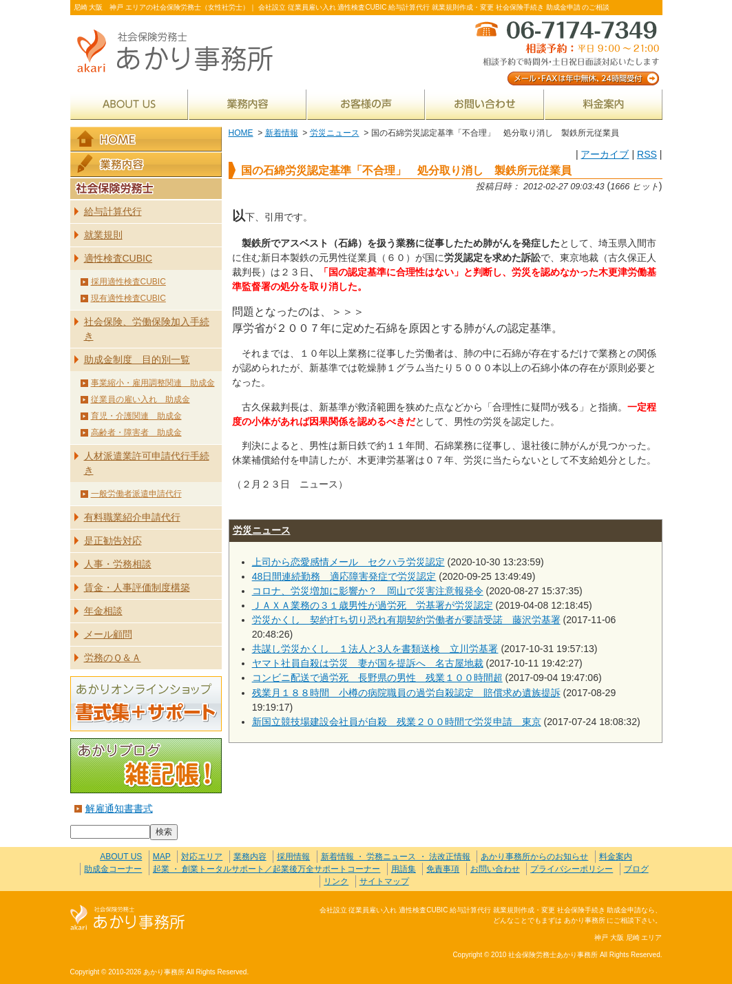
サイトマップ (384, 881)
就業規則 (103, 234)
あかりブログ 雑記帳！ (146, 765)
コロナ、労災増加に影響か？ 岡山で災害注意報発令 (367, 590)
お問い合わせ (485, 104)
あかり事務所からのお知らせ (534, 856)
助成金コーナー (113, 869)
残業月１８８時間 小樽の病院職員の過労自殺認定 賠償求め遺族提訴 (406, 692)
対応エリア (201, 856)
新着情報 (281, 133)
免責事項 (442, 869)
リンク (336, 881)
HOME (241, 133)
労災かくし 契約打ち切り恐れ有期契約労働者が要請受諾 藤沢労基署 (406, 619)
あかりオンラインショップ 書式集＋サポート (146, 703)
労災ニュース (334, 133)
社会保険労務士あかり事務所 (127, 918)
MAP (162, 856)
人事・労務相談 (117, 563)
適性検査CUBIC (118, 258)
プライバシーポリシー (571, 869)
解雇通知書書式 (119, 808)
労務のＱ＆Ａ (112, 657)
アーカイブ (605, 154)
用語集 (403, 869)
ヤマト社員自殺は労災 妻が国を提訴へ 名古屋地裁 (367, 663)
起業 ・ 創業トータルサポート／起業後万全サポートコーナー (267, 869)
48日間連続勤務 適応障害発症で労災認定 (344, 576)
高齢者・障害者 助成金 (136, 432)
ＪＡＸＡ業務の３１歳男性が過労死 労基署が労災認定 (372, 605)
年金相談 (103, 610)
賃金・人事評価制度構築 (137, 587)
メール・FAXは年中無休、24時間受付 (566, 52)
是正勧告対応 (113, 540)
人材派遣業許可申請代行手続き (146, 463)
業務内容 (247, 104)
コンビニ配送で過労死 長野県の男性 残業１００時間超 (377, 677)
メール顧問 (108, 634)
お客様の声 (366, 104)
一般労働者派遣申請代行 (136, 494)
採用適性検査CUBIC (128, 281)
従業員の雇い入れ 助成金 (140, 399)
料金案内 (603, 104)
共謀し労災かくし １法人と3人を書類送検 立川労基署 (375, 648)
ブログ (636, 869)
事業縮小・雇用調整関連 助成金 (153, 383)
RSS (647, 154)
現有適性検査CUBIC (128, 298)
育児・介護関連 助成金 (136, 416)
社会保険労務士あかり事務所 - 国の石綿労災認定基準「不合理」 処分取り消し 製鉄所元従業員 (180, 52)
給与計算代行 (113, 211)
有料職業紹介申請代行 (132, 517)
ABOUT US (129, 104)
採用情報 (293, 856)
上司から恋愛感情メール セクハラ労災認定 (348, 561)
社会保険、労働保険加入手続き (146, 329)
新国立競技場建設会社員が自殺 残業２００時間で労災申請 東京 (396, 721)
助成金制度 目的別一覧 (137, 359)
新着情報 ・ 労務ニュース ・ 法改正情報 (395, 856)
